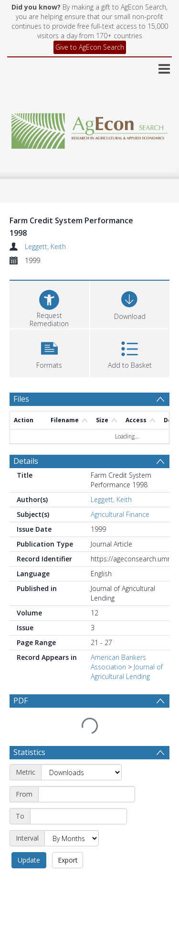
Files (21, 399)
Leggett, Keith (45, 246)
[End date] (78, 761)
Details (25, 428)
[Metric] (81, 717)
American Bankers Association (118, 629)
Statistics (29, 696)
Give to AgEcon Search (89, 47)
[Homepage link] (89, 128)
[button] (49, 352)
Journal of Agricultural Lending (127, 639)
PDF (20, 668)
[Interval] (71, 783)
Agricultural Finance (120, 481)
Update (29, 804)
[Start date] (86, 739)
